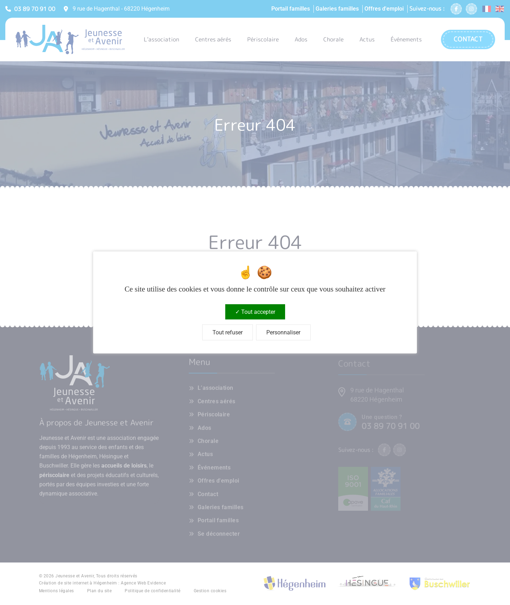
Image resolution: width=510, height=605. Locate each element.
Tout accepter (255, 312)
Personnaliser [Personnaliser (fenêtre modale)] (283, 332)
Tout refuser (227, 332)
